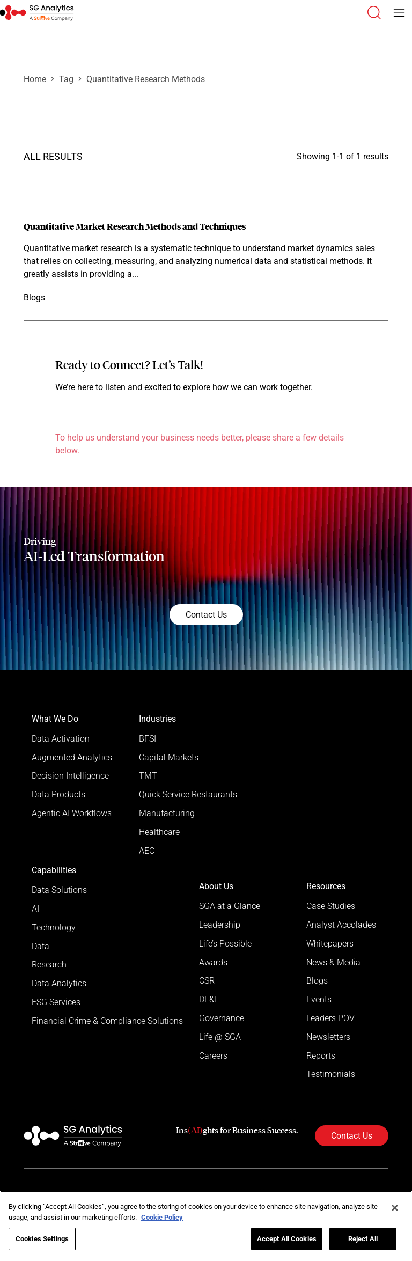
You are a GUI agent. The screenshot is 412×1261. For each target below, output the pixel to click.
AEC (146, 851)
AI (35, 910)
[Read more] (206, 262)
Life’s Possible (225, 945)
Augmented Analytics (72, 757)
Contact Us (206, 615)
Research (49, 966)
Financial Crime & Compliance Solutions (107, 1022)
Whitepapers (330, 945)
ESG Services (56, 1004)
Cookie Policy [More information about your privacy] (162, 1217)
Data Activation (61, 739)
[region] (206, 1226)
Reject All (363, 1239)
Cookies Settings (42, 1239)
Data (40, 947)
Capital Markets (168, 757)
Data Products (58, 795)
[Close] (395, 1208)
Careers (213, 1057)
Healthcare (159, 832)
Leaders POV (330, 1020)
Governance (221, 1020)
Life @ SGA (220, 1038)
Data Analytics (59, 985)
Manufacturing (167, 814)
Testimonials (330, 1076)
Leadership (219, 926)
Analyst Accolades (341, 926)
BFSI (147, 739)
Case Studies (330, 907)
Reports (320, 1057)
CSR (207, 982)
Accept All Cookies (287, 1239)
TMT (148, 776)
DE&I (208, 1001)
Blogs (317, 982)
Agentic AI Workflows (72, 814)
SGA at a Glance (229, 907)
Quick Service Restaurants (188, 795)
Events (319, 1001)
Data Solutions (59, 891)
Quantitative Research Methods (145, 79)
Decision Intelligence (70, 776)
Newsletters (328, 1038)
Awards (213, 963)
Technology (54, 928)
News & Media (333, 963)
